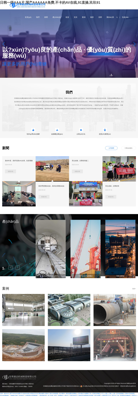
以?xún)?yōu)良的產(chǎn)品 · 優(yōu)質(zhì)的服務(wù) (66, 52)
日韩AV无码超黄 (129, 393)
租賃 (67, 17)
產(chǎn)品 (57, 17)
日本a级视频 (119, 393)
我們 (38, 17)
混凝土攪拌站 (120, 276)
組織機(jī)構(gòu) (57, 134)
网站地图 (41, 393)
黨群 (92, 17)
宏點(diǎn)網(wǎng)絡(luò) (128, 386)
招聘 (100, 17)
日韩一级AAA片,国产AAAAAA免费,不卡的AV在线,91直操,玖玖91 (19, 393)
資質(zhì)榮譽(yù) (105, 134)
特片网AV (62, 393)
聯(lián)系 (110, 17)
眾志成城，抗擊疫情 (112, 186)
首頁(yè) (28, 17)
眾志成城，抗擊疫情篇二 (80, 160)
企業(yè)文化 (81, 134)
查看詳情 (10, 171)
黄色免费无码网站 (71, 393)
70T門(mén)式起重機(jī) (85, 276)
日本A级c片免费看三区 (84, 393)
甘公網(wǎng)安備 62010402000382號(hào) (94, 386)
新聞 (46, 17)
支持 (75, 17)
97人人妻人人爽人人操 (108, 393)
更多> (134, 288)
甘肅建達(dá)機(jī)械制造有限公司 (53, 386)
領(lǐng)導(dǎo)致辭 (33, 134)
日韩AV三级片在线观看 (51, 393)
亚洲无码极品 (96, 393)
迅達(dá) (125, 17)
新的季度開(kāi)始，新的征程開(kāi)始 (51, 186)
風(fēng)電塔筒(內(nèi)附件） (50, 276)
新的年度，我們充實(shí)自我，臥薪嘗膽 (19, 160)
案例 (83, 17)
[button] (3, 44)
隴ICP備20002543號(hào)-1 (71, 386)
